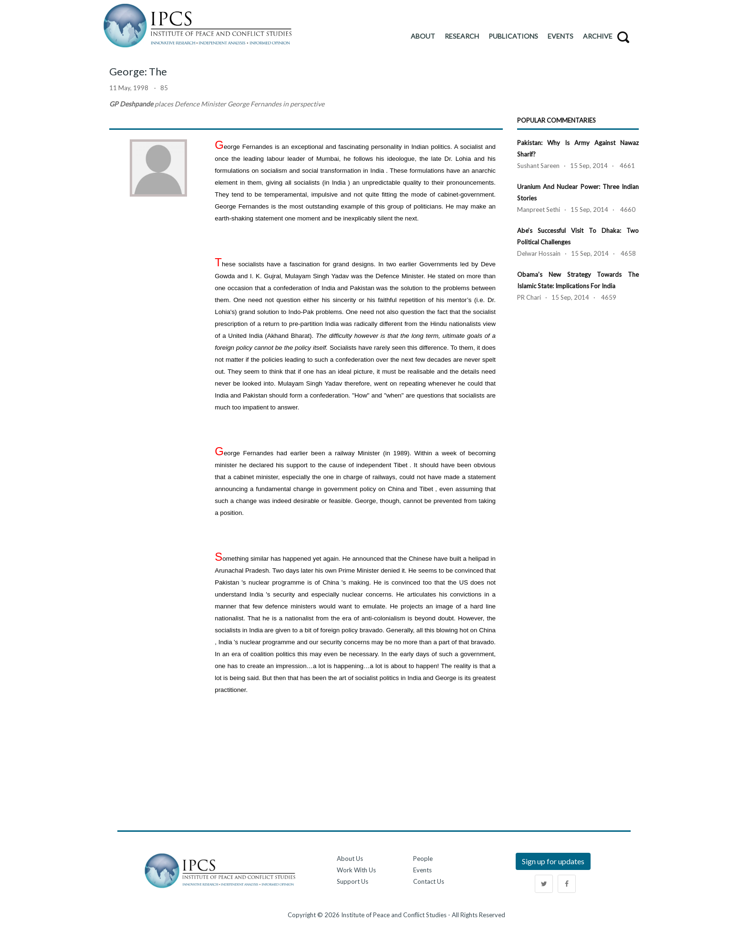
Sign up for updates (553, 861)
